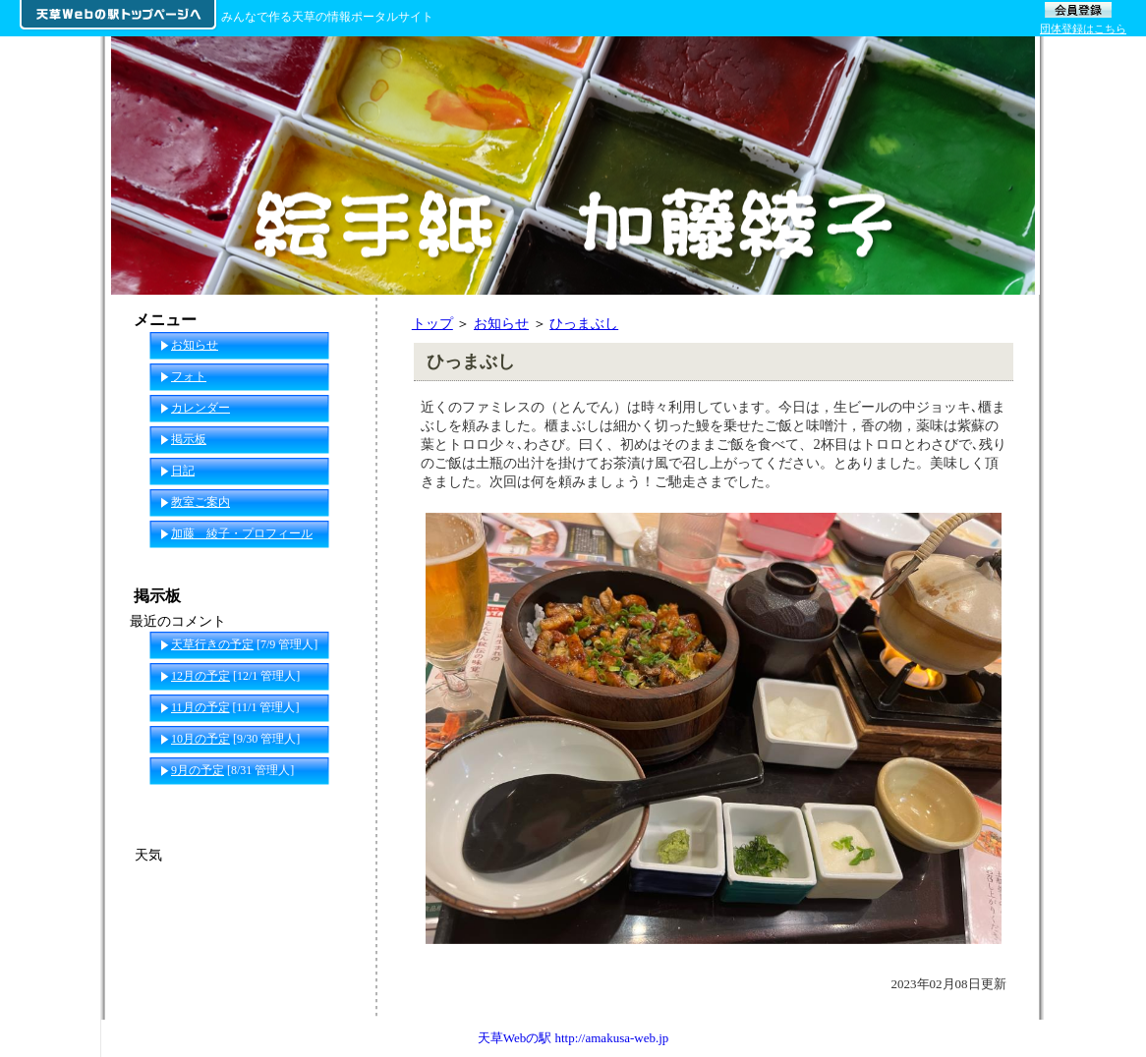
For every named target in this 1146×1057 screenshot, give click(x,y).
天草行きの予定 (212, 644)
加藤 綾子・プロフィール (242, 533)
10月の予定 (200, 739)
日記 (183, 470)
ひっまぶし (583, 323)
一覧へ (338, 801)
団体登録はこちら (1083, 28)
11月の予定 (200, 707)
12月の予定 (200, 676)
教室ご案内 (200, 502)
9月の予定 (197, 770)
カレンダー (200, 408)
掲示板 (188, 439)
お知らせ (501, 323)
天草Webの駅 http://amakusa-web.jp (573, 1037)
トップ (432, 323)
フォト (188, 376)
